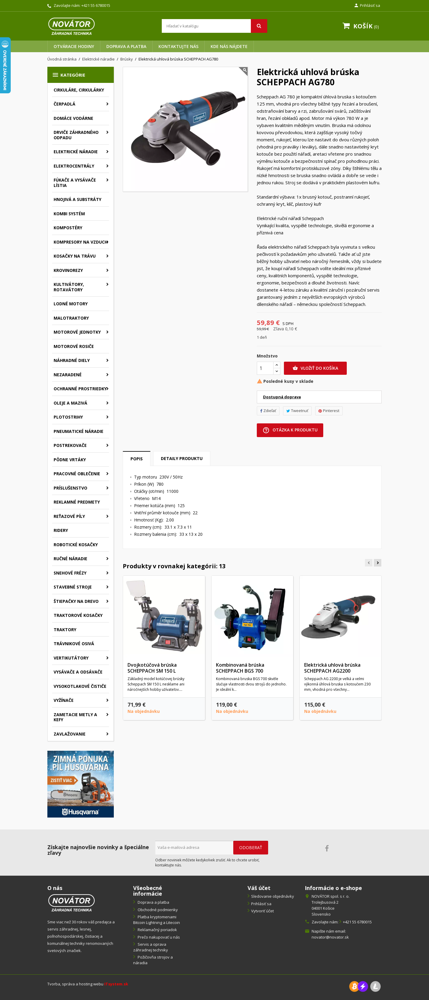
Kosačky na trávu (75, 256)
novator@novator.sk (330, 937)
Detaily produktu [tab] (182, 458)
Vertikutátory (71, 658)
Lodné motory (71, 303)
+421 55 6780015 (95, 5)
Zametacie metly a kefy (75, 717)
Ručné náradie (70, 558)
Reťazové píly (69, 516)
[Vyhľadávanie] (214, 26)
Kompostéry (68, 227)
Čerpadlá (64, 104)
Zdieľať (268, 410)
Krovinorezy (68, 270)
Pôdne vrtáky (70, 459)
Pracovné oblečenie (77, 473)
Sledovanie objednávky (272, 896)
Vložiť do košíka (315, 368)
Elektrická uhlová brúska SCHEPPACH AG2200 (332, 668)
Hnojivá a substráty (77, 199)
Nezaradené (68, 374)
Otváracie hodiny (74, 46)
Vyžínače (64, 700)
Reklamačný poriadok (157, 929)
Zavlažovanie (70, 734)
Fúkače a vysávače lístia (75, 182)
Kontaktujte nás (178, 46)
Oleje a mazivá (70, 403)
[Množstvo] (265, 368)
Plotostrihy (68, 417)
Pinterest (328, 410)
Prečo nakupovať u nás (158, 937)
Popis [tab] (136, 459)
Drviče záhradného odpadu (76, 134)
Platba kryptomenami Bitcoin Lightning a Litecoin (156, 919)
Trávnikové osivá (74, 643)
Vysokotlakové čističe (80, 686)
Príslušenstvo (70, 488)
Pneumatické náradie (78, 431)
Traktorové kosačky (78, 615)
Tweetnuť (297, 410)
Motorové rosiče (74, 346)
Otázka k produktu (290, 430)
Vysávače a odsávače (78, 672)
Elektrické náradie (76, 151)
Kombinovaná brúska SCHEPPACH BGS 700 (240, 668)
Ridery (61, 530)
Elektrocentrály (74, 166)
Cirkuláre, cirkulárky (79, 90)
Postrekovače (70, 445)
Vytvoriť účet (262, 911)
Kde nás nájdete (229, 46)
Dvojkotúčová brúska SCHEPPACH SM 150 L (152, 668)
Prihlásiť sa (261, 903)
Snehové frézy (70, 573)
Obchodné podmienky (157, 909)
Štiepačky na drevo (76, 601)
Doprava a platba (126, 46)
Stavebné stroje (73, 587)
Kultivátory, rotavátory (69, 286)
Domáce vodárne (73, 118)
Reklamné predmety (77, 502)
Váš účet (259, 887)
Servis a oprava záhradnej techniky (150, 947)
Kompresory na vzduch (81, 242)
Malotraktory (71, 318)
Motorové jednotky (77, 332)
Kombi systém (69, 213)
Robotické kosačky (76, 544)
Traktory (65, 629)
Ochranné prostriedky (80, 388)
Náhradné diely (72, 360)
